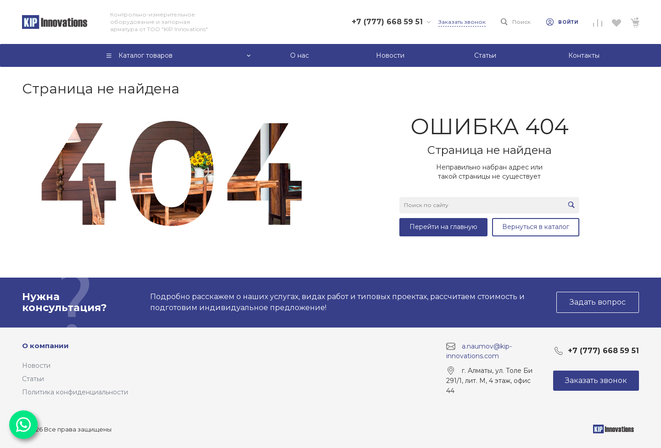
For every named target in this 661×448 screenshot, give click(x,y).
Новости (36, 365)
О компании (45, 345)
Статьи (33, 379)
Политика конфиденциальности (75, 392)
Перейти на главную (443, 227)
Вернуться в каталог (535, 227)
